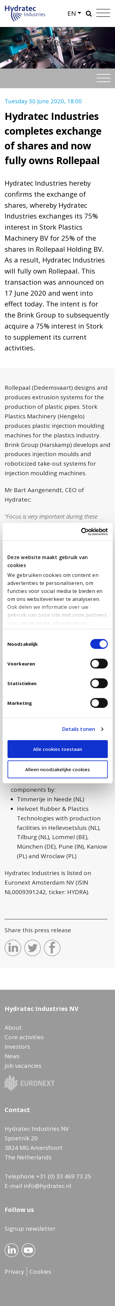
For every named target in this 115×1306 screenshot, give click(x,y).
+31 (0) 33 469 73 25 (63, 1176)
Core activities (24, 1037)
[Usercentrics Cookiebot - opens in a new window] (82, 532)
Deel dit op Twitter (32, 948)
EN (71, 13)
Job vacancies (23, 1066)
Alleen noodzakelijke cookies (57, 769)
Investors (17, 1047)
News (12, 1056)
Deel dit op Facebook (52, 948)
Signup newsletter (30, 1229)
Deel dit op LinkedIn (13, 948)
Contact (17, 1110)
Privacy (14, 1272)
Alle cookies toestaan (57, 749)
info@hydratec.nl (47, 1186)
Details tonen (78, 729)
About (13, 1028)
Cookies (40, 1272)
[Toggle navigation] (103, 78)
